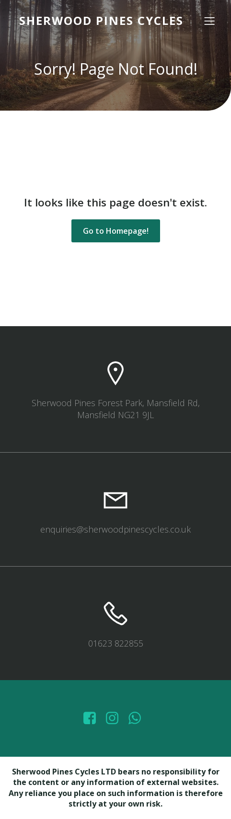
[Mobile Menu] (209, 20)
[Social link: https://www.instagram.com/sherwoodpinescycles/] (115, 718)
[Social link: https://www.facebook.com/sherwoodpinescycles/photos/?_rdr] (93, 718)
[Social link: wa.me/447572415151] (138, 718)
